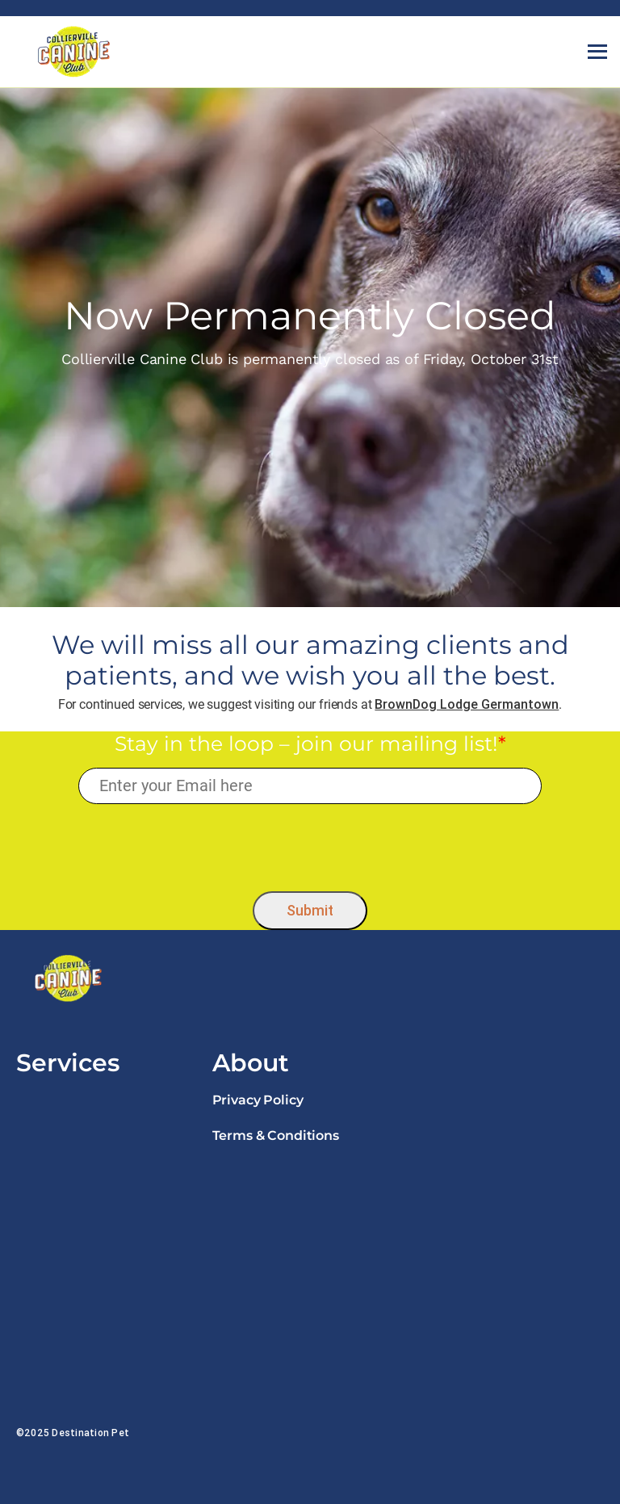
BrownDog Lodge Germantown (467, 704)
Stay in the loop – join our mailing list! (310, 743)
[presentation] (310, 844)
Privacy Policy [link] (258, 1100)
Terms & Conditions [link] (275, 1135)
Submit (310, 910)
